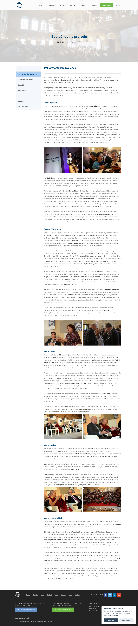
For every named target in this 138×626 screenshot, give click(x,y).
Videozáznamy (23, 96)
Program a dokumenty (25, 80)
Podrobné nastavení (113, 615)
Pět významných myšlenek (27, 74)
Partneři (94, 5)
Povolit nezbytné (126, 620)
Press (70, 595)
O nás (62, 5)
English (118, 5)
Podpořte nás (106, 5)
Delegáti (21, 85)
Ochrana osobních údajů (22, 618)
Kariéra (63, 595)
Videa (83, 5)
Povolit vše (111, 620)
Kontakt (77, 595)
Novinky (73, 5)
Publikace (51, 5)
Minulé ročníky (23, 107)
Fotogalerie (22, 90)
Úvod (20, 69)
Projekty (39, 5)
